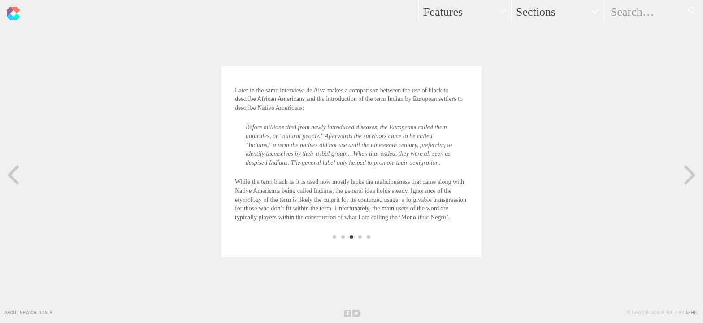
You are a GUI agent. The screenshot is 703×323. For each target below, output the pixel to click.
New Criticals (11, 11)
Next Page (689, 175)
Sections (535, 11)
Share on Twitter (356, 313)
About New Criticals (28, 312)
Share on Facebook (347, 313)
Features (443, 11)
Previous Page (13, 175)
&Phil (692, 312)
